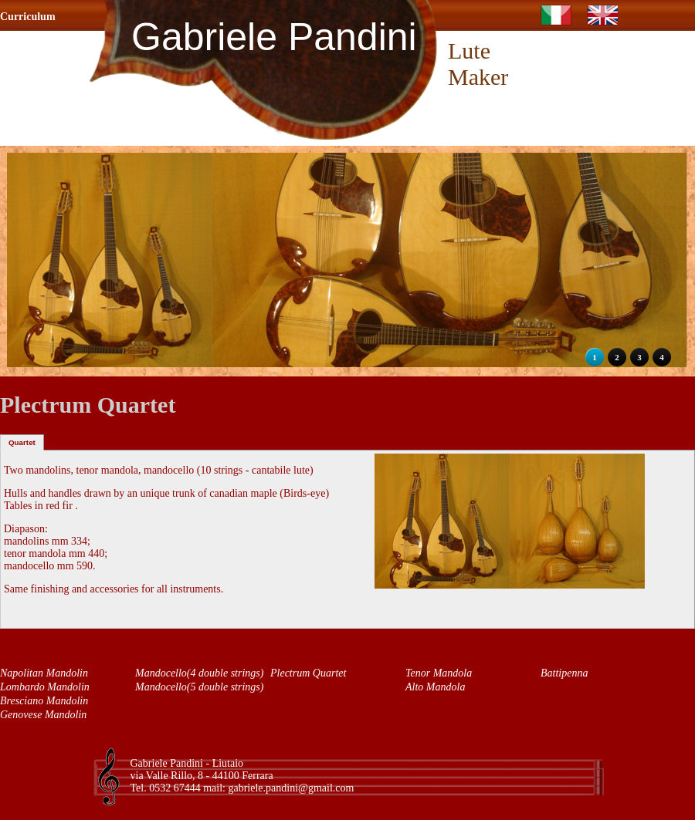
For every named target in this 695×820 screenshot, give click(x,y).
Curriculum (28, 16)
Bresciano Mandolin (44, 701)
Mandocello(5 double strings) (199, 687)
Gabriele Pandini (274, 37)
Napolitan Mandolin (44, 673)
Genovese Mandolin (43, 714)
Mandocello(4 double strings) (199, 673)
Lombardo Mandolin (45, 687)
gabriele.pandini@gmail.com (291, 788)
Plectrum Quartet (308, 673)
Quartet (22, 442)
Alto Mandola (435, 687)
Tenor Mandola (438, 673)
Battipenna (564, 673)
